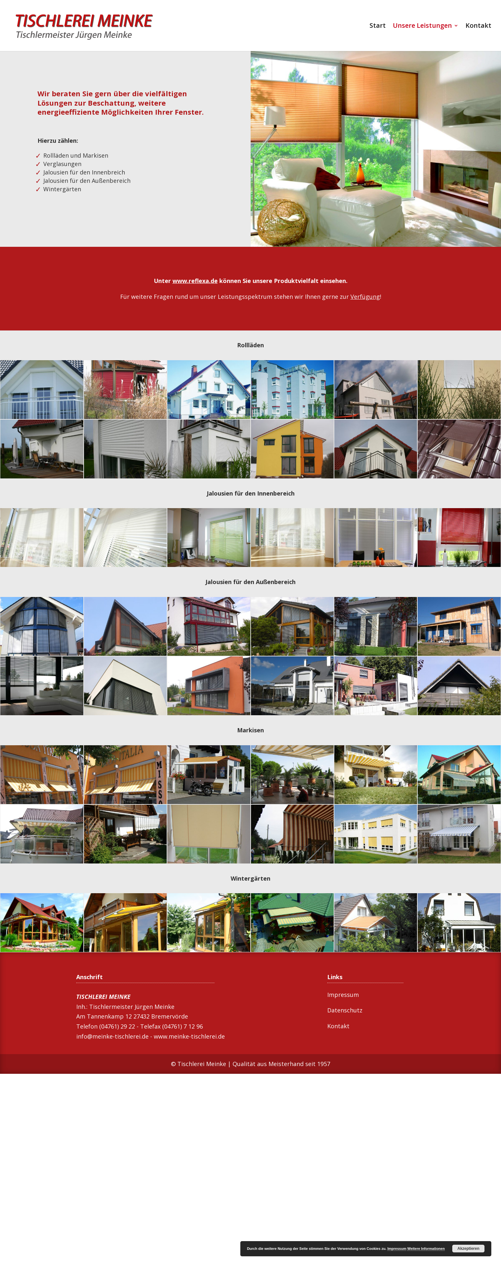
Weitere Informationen (426, 1248)
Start (378, 26)
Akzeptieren (468, 1248)
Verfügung (365, 296)
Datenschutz (344, 1010)
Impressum (343, 995)
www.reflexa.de (195, 281)
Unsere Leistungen (422, 26)
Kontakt (478, 26)
